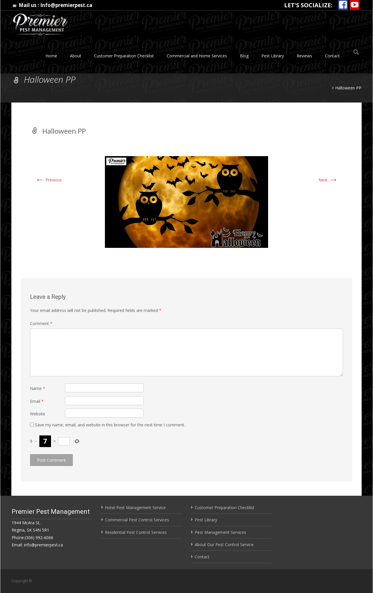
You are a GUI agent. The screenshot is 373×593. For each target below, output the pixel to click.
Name (37, 388)
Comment (41, 323)
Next (328, 180)
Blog (244, 56)
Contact (332, 56)
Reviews (304, 56)
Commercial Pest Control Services (137, 520)
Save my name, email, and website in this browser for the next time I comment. (110, 425)
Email (37, 401)
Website (37, 413)
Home (51, 56)
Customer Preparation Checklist (124, 56)
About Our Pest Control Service (224, 544)
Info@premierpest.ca (66, 5)
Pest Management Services (220, 532)
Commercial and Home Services (197, 56)
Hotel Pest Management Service (135, 507)
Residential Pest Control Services (136, 532)
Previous (48, 180)
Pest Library (272, 56)
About (75, 56)
